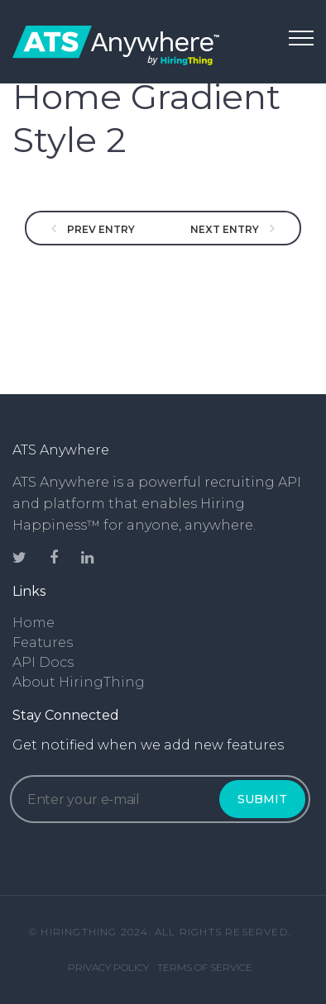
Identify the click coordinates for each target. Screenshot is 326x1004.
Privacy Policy (108, 967)
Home (33, 622)
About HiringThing (78, 682)
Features (42, 642)
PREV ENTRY (100, 229)
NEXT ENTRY (225, 229)
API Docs (43, 662)
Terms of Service (204, 967)
